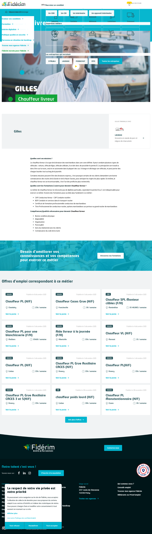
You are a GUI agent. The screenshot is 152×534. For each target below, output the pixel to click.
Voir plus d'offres (76, 420)
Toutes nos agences (89, 498)
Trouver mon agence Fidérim (130, 491)
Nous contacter (96, 5)
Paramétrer (33, 526)
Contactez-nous (113, 448)
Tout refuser (14, 526)
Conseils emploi (124, 487)
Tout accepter (52, 526)
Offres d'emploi (47, 5)
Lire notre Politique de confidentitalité (21, 518)
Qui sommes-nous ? (116, 5)
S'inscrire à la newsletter (51, 473)
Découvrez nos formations (110, 256)
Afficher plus (12, 513)
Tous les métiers (8, 18)
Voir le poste (12, 314)
